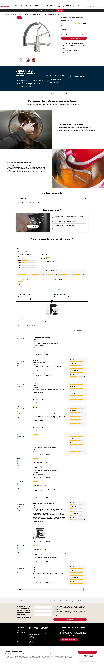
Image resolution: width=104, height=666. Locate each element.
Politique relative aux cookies (11, 659)
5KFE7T (63, 23)
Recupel (19, 642)
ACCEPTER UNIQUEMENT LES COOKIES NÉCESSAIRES (87, 656)
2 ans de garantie (67, 25)
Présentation (39, 93)
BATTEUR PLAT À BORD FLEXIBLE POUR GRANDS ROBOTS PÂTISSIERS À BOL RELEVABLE (73, 19)
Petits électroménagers (35, 6)
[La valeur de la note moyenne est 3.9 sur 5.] (79, 23)
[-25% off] (19, 17)
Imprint (30, 639)
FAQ (18, 640)
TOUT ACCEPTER (87, 652)
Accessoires (21, 14)
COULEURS (57, 6)
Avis (67, 93)
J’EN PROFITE (60, 10)
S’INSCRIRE (70, 619)
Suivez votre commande (20, 634)
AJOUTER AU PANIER (74, 38)
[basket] (100, 2)
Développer (57, 609)
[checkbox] (54, 606)
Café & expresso (24, 6)
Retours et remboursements (32, 637)
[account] (98, 2)
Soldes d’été (76, 6)
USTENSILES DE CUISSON (47, 6)
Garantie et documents (19, 637)
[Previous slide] (17, 59)
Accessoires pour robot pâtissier (10, 14)
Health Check (20, 630)
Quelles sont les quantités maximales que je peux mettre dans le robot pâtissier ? (68, 217)
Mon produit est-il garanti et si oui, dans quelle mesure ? (66, 229)
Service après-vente (68, 2)
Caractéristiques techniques (57, 93)
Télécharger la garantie (24, 202)
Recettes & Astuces (66, 6)
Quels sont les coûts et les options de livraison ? (64, 221)
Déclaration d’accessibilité (32, 642)
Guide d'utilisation (38, 202)
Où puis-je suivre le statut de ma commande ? (64, 225)
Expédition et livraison (34, 634)
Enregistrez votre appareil (69, 639)
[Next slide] (56, 59)
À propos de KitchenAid (79, 2)
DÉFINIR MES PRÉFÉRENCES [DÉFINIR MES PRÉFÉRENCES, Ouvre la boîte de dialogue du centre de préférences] (87, 660)
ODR (30, 644)
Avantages (46, 93)
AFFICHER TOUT (33, 226)
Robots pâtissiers (14, 6)
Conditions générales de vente (33, 632)
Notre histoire (44, 633)
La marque (43, 631)
